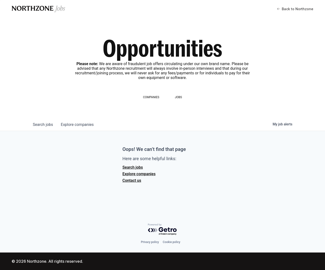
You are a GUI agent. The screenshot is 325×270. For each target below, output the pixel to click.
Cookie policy (171, 242)
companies (77, 124)
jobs (43, 124)
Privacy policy (150, 242)
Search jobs (132, 167)
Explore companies (138, 174)
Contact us (131, 180)
